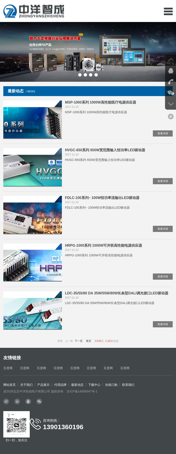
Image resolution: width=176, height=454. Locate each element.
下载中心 (94, 385)
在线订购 (111, 385)
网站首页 (9, 385)
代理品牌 (60, 385)
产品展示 (43, 385)
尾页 (88, 341)
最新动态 (77, 385)
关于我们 (26, 385)
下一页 (79, 341)
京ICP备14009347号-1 (82, 391)
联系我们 (128, 385)
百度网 (8, 368)
